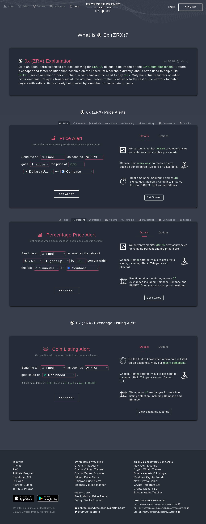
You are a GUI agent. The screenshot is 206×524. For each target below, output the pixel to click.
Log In (171, 7)
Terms (17, 488)
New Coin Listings (145, 465)
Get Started (154, 197)
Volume (111, 123)
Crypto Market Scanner (89, 473)
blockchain (165, 66)
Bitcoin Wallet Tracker (148, 492)
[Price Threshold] (76, 164)
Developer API (22, 477)
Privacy (29, 488)
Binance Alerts (143, 473)
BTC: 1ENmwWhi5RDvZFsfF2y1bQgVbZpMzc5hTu (157, 504)
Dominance (167, 123)
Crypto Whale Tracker (148, 469)
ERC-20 (97, 66)
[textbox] (53, 157)
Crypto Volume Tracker (89, 469)
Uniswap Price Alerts (88, 481)
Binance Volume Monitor (90, 485)
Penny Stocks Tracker (89, 500)
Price (63, 123)
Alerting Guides (23, 485)
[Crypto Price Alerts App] (103, 8)
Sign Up (190, 7)
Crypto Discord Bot (146, 488)
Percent (79, 123)
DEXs (23, 75)
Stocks (185, 123)
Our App (18, 481)
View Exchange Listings (154, 411)
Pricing (17, 465)
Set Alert (66, 194)
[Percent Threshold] (81, 261)
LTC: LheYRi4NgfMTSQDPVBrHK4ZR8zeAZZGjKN (157, 512)
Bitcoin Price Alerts (87, 477)
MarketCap (147, 123)
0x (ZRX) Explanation (45, 61)
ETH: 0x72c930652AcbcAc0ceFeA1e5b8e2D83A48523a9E (161, 508)
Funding (127, 123)
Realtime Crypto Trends (149, 477)
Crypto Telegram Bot (147, 485)
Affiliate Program (23, 473)
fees (127, 75)
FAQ (15, 469)
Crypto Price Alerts (87, 465)
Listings (161, 473)
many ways (144, 163)
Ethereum (150, 66)
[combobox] (53, 157)
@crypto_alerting (87, 511)
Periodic (95, 123)
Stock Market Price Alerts (91, 496)
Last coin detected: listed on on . (58, 383)
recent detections (174, 362)
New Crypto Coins (145, 481)
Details (144, 136)
